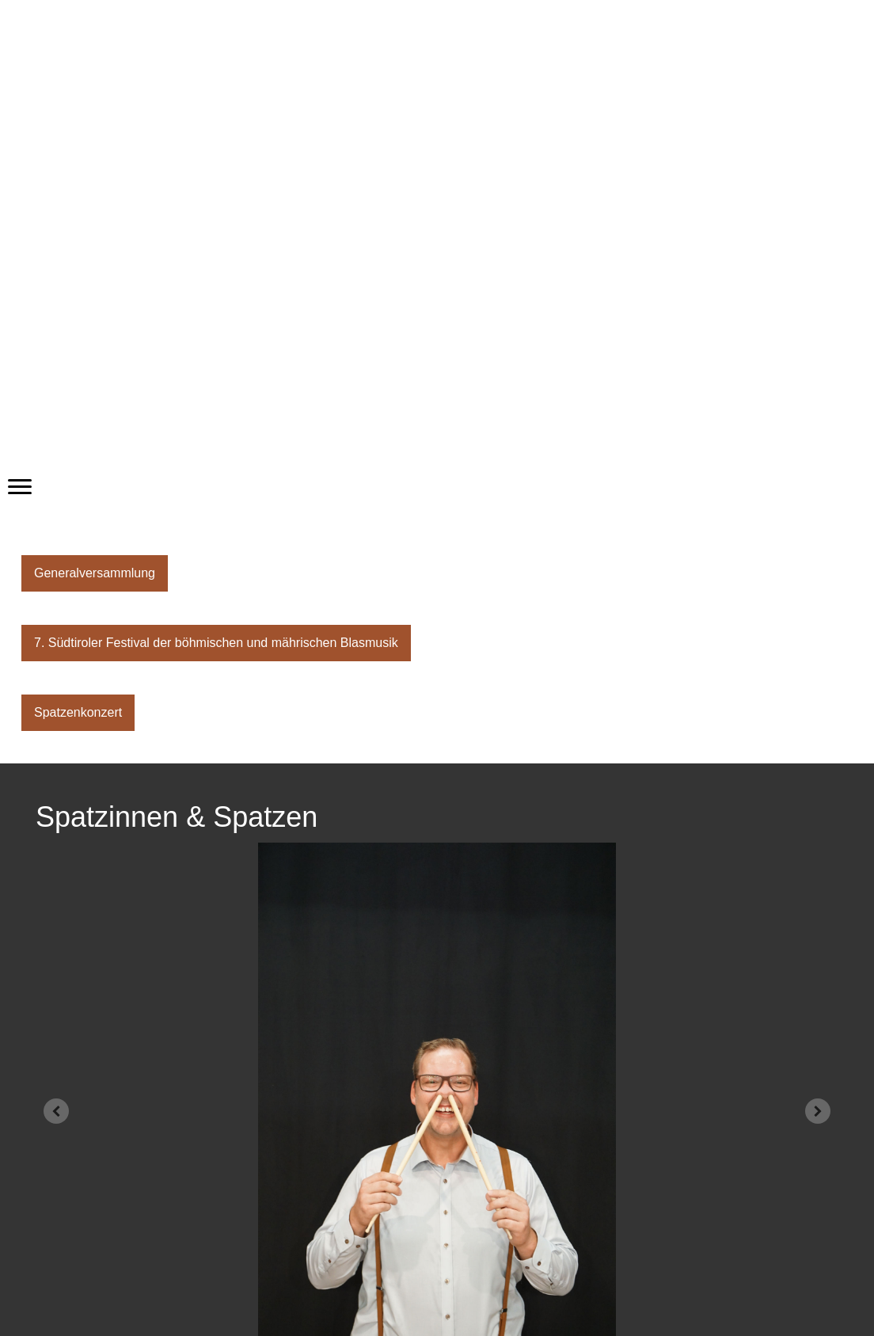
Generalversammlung (94, 573)
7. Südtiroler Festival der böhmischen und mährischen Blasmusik (216, 642)
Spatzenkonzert (78, 712)
